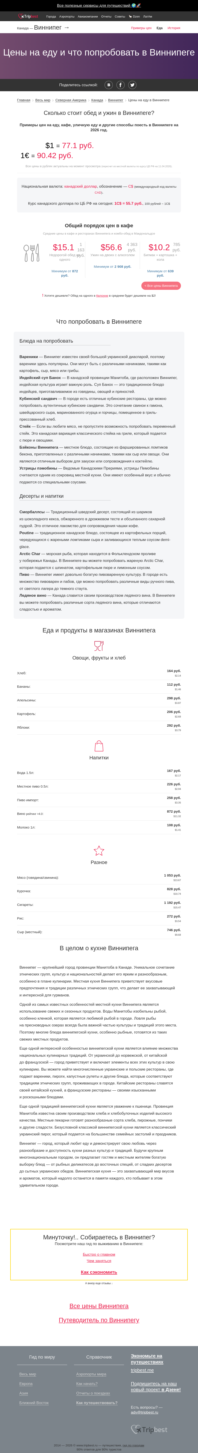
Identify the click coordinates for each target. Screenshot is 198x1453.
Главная (23, 100)
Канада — (25, 28)
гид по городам (133, 1445)
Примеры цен (141, 28)
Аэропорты (67, 16)
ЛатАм (147, 16)
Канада (97, 100)
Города (51, 16)
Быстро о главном (99, 1254)
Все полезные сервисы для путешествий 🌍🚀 (99, 5)
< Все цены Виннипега (161, 286)
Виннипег (115, 100)
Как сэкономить (99, 1272)
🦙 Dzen (134, 16)
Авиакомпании (88, 16)
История (174, 28)
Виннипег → (52, 27)
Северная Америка (70, 100)
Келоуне (102, 295)
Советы (120, 16)
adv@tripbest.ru (144, 1412)
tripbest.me (142, 1370)
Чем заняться (99, 1261)
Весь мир (42, 100)
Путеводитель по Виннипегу (99, 1320)
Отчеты (106, 16)
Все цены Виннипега (99, 1305)
